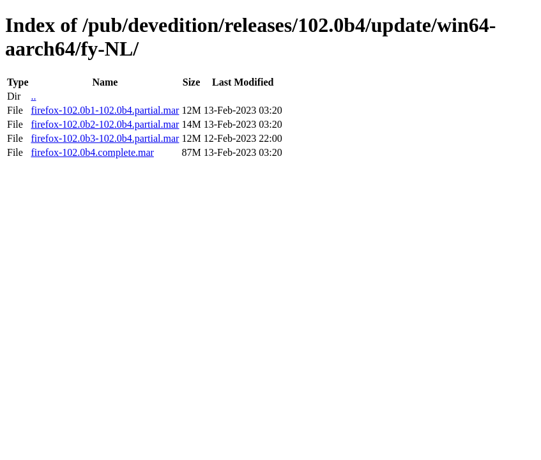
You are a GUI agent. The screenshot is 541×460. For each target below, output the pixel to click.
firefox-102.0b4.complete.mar (92, 152)
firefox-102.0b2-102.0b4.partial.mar (105, 124)
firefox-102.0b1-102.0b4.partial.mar (105, 110)
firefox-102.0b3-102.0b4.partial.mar (105, 138)
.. (33, 96)
